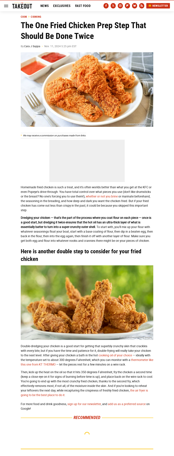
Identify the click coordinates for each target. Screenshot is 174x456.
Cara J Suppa (32, 46)
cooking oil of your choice (115, 355)
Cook (24, 16)
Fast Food (83, 6)
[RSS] (141, 5)
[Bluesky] (134, 5)
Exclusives (62, 6)
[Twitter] (113, 5)
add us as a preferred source (127, 404)
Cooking (36, 16)
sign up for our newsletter (84, 404)
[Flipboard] (127, 5)
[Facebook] (106, 5)
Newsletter (158, 5)
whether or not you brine (102, 196)
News (44, 6)
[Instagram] (120, 5)
